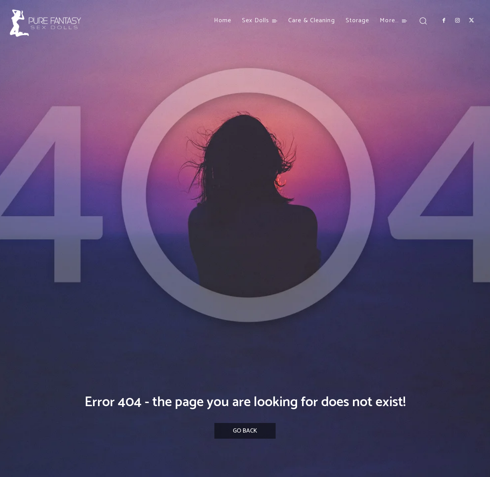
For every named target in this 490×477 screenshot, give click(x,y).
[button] (423, 20)
